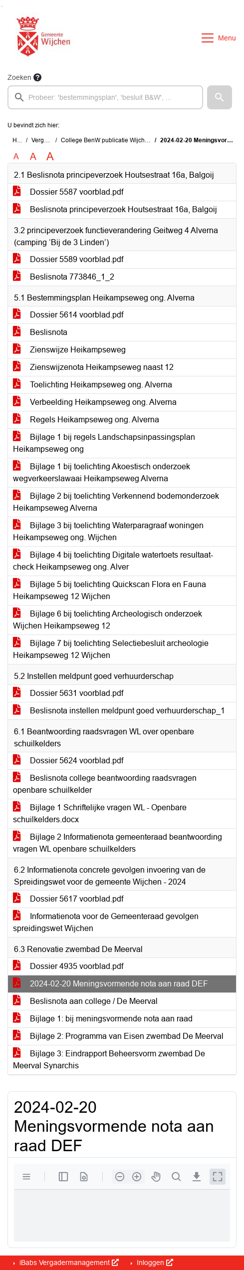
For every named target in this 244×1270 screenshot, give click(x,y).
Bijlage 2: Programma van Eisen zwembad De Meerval (118, 1036)
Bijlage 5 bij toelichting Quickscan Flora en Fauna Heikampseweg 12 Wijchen (109, 590)
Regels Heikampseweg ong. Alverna (86, 419)
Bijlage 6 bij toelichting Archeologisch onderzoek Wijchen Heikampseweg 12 (107, 620)
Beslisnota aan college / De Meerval (85, 1001)
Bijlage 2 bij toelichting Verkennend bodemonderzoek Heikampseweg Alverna (116, 502)
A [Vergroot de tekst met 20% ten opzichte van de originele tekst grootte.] (33, 156)
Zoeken (19, 77)
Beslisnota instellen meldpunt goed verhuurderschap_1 (119, 710)
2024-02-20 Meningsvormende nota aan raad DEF (110, 983)
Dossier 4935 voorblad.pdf (68, 966)
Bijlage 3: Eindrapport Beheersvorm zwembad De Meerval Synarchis (109, 1059)
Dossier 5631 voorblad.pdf (68, 693)
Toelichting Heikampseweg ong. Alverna (92, 384)
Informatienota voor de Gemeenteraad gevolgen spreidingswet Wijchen (106, 922)
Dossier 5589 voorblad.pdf (68, 259)
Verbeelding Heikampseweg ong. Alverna (95, 402)
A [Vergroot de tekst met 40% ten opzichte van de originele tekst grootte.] (50, 157)
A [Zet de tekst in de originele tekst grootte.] (16, 156)
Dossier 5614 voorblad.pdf (68, 315)
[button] (219, 97)
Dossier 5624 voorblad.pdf (68, 760)
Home (20, 140)
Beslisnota (40, 332)
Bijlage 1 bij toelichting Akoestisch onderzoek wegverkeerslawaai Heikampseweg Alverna (101, 472)
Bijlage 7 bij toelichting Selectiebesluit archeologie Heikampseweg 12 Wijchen (111, 649)
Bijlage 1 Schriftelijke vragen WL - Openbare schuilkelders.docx (100, 813)
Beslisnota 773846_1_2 (63, 277)
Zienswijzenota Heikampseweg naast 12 (93, 367)
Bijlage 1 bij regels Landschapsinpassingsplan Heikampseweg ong (104, 443)
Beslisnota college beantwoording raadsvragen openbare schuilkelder (105, 784)
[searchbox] (105, 97)
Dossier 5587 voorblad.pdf (68, 192)
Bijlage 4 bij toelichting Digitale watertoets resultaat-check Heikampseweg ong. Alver (113, 561)
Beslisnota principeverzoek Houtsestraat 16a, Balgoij (115, 209)
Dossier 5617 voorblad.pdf (68, 899)
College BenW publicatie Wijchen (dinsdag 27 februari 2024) (143, 140)
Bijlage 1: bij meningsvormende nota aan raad (103, 1018)
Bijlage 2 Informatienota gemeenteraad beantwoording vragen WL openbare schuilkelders (117, 843)
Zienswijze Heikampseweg (69, 349)
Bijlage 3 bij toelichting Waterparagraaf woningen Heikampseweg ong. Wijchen (108, 531)
